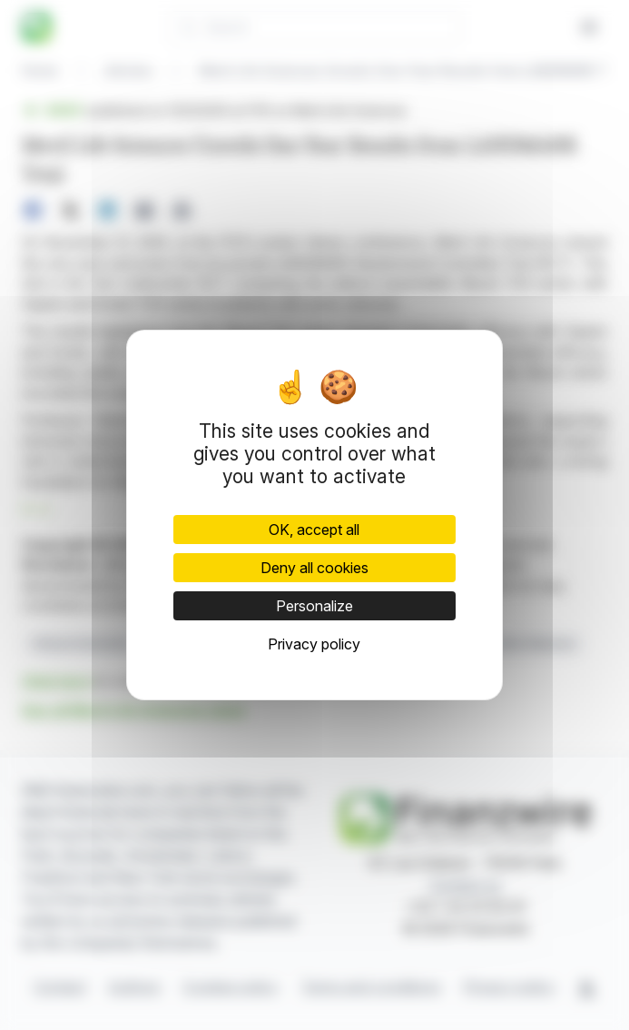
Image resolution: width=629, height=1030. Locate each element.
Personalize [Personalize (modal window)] (314, 606)
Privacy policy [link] (314, 644)
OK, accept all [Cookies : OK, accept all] (314, 529)
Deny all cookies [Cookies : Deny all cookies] (314, 568)
